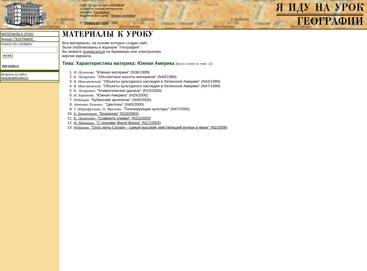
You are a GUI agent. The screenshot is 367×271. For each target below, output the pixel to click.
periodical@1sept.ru (14, 78)
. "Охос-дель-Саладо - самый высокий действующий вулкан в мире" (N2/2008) (150, 127)
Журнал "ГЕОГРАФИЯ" (18, 39)
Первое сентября (123, 15)
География (101, 12)
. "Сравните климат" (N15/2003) (112, 118)
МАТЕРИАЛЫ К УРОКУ (17, 34)
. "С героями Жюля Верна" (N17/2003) (117, 123)
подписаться (94, 51)
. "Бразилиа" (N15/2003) (106, 113)
